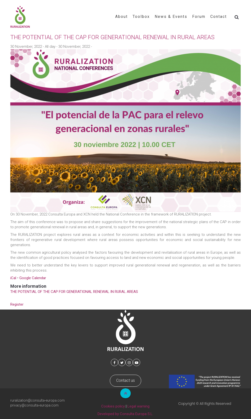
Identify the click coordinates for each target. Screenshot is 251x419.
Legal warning (138, 406)
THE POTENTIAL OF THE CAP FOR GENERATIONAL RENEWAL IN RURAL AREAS (74, 291)
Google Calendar (32, 278)
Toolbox (141, 16)
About (121, 16)
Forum (198, 16)
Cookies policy (113, 406)
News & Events (171, 16)
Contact (218, 16)
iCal (13, 278)
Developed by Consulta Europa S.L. (125, 414)
